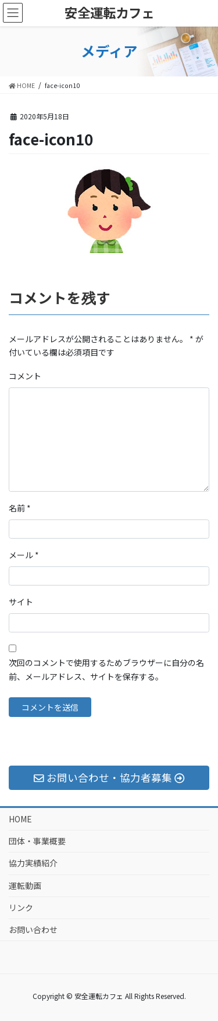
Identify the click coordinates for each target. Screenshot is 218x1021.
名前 (20, 508)
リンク (21, 907)
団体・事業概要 (37, 841)
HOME (20, 819)
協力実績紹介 (33, 863)
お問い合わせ (33, 929)
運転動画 (25, 885)
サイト (21, 602)
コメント (25, 376)
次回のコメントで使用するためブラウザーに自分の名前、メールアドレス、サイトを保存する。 (106, 669)
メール (24, 555)
